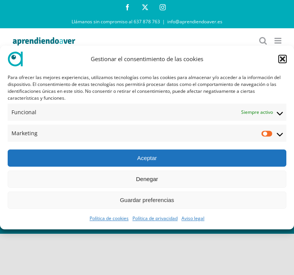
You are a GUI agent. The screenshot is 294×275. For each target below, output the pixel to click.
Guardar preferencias (147, 200)
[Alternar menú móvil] (278, 41)
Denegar (147, 179)
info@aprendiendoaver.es (194, 21)
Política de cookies (109, 218)
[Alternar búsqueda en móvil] (263, 41)
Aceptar (147, 158)
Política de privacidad (155, 218)
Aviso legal (192, 218)
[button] (282, 59)
